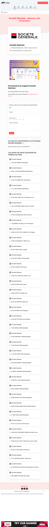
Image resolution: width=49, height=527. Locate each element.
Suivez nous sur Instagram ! (22, 491)
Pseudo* (11, 112)
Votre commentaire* (13, 122)
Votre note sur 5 (12, 118)
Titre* (10, 107)
